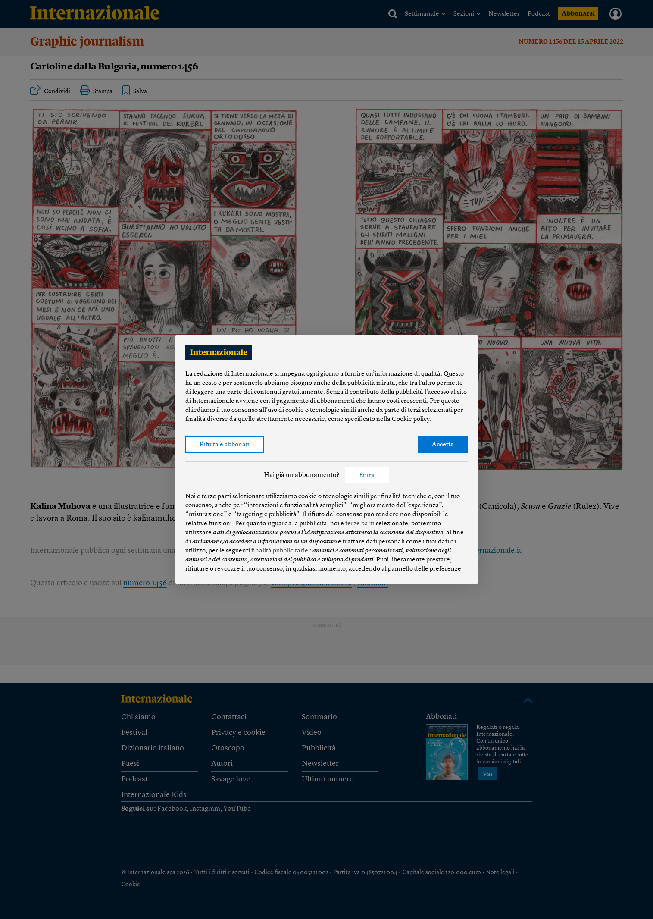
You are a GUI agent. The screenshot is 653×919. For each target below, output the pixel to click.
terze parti (360, 524)
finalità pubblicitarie (280, 551)
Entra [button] (367, 475)
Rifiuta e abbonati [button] (225, 445)
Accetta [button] (443, 445)
